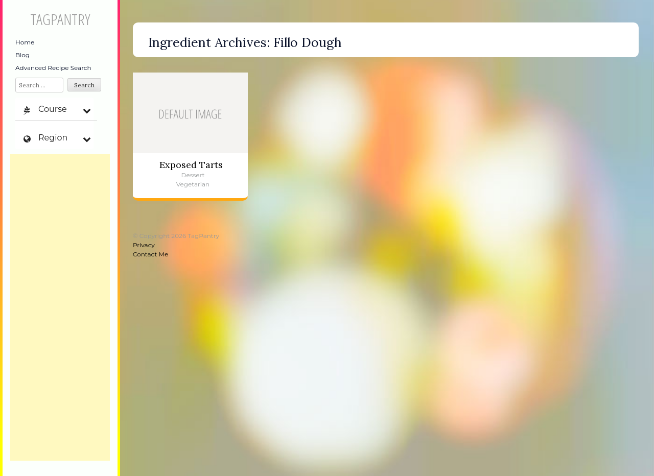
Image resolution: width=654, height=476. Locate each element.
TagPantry (60, 19)
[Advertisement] (60, 307)
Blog (22, 55)
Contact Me (150, 254)
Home (24, 42)
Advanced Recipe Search (53, 68)
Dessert (193, 175)
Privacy (144, 245)
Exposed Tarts (191, 165)
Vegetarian (192, 184)
